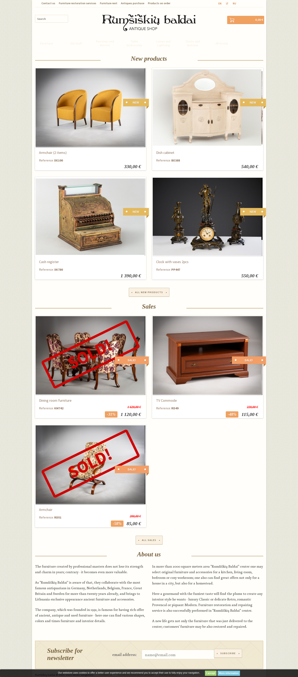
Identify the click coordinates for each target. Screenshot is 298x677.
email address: (124, 650)
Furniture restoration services (77, 3)
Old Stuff (76, 38)
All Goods (222, 38)
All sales (149, 535)
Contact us (48, 3)
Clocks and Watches (193, 38)
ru (234, 3)
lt (227, 3)
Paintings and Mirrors (105, 38)
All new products (149, 287)
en (220, 3)
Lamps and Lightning (163, 38)
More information (229, 673)
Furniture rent (108, 3)
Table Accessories (134, 38)
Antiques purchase (132, 3)
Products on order (159, 3)
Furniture (46, 38)
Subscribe (228, 650)
